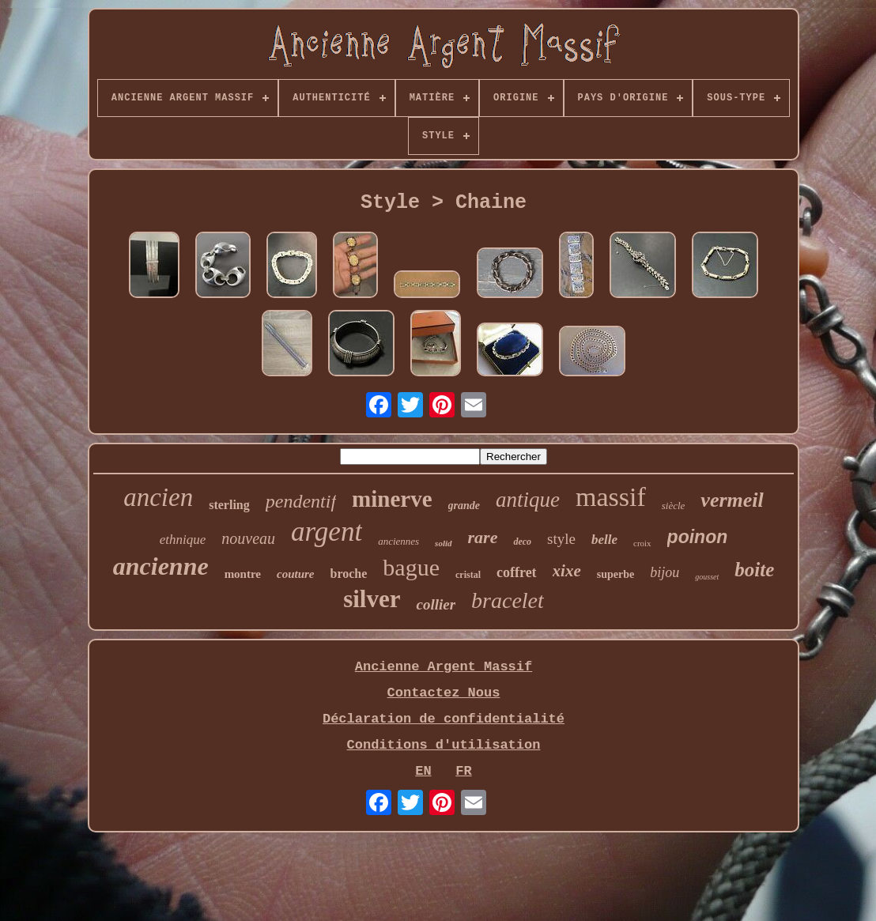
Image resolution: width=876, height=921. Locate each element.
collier (435, 604)
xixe (567, 570)
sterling (229, 504)
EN (423, 771)
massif (611, 496)
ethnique (183, 539)
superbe (615, 574)
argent (326, 531)
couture (296, 574)
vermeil (731, 500)
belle (604, 539)
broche (349, 573)
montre (243, 574)
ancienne (161, 566)
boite (754, 569)
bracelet (507, 600)
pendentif (301, 501)
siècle (673, 505)
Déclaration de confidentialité (443, 719)
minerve (392, 498)
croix (642, 543)
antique (528, 499)
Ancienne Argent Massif (443, 666)
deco (522, 541)
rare (483, 537)
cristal (468, 574)
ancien (158, 497)
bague (411, 567)
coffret (517, 572)
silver (371, 599)
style (561, 538)
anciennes (398, 541)
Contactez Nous (443, 692)
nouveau (248, 538)
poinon (697, 537)
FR (463, 771)
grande (464, 505)
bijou (664, 572)
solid (443, 543)
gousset (707, 576)
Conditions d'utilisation (444, 745)
